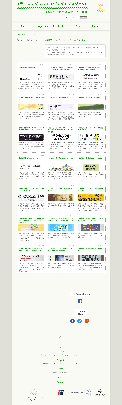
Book (62, 26)
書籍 (55, 372)
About (24, 26)
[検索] (72, 18)
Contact (95, 26)
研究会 (48, 40)
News (79, 26)
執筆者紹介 (64, 372)
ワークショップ (63, 40)
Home (18, 34)
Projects (43, 26)
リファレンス (80, 40)
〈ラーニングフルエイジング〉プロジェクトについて (61, 355)
